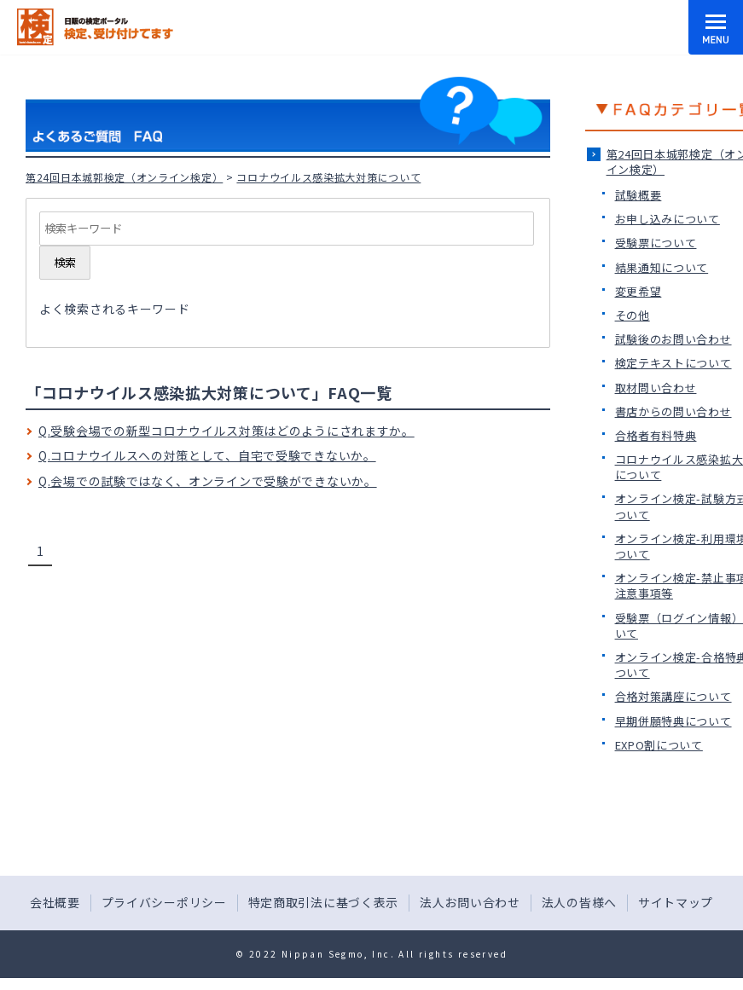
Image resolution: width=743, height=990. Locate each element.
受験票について (656, 242)
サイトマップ (675, 902)
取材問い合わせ (656, 387)
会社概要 (55, 902)
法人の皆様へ (579, 902)
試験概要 (638, 195)
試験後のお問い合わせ (673, 339)
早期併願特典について (673, 721)
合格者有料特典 (656, 435)
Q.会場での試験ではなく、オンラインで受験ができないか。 (207, 480)
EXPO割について (659, 745)
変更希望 (638, 291)
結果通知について (662, 267)
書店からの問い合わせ (673, 411)
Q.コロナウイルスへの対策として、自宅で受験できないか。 (207, 455)
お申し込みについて (667, 219)
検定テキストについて (673, 363)
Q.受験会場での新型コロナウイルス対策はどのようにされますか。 (226, 430)
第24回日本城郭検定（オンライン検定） (124, 177)
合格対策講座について (673, 696)
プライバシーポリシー (164, 902)
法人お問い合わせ (470, 902)
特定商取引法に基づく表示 (323, 902)
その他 (632, 315)
